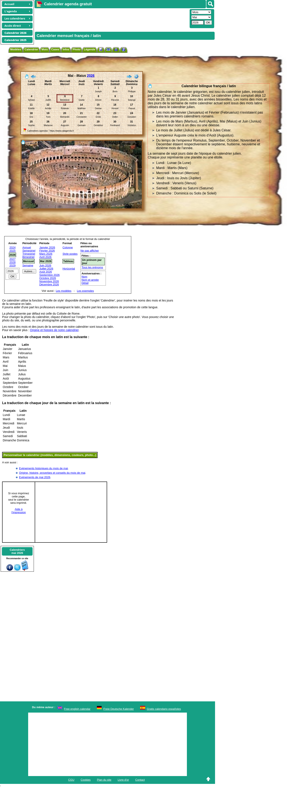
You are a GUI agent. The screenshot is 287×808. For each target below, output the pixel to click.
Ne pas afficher (89, 250)
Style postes (69, 253)
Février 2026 (47, 250)
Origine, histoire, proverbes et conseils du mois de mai (52, 472)
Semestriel (28, 250)
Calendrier (31, 49)
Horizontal (68, 268)
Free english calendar (77, 708)
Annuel (26, 247)
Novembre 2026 (49, 281)
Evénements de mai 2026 (34, 477)
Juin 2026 (45, 265)
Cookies (86, 779)
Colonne (67, 247)
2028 (13, 262)
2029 (13, 265)
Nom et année (90, 279)
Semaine (27, 265)
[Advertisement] (84, 18)
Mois (44, 49)
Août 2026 (45, 271)
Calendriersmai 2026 (17, 551)
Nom (84, 276)
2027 (13, 259)
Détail (84, 283)
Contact (140, 779)
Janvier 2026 (47, 247)
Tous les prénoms (92, 267)
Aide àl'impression (18, 511)
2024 (13, 247)
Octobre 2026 (47, 278)
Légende (89, 49)
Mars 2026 (45, 253)
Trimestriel (28, 253)
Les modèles (64, 290)
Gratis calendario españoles (164, 708)
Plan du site (104, 779)
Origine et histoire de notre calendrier (54, 330)
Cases (55, 49)
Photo (76, 49)
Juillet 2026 (46, 268)
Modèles (15, 49)
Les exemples (85, 290)
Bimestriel (28, 257)
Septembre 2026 (49, 275)
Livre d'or (123, 779)
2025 (13, 250)
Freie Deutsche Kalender (118, 708)
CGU (71, 779)
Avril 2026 (45, 257)
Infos (66, 49)
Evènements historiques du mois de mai (43, 468)
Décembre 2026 (49, 284)
